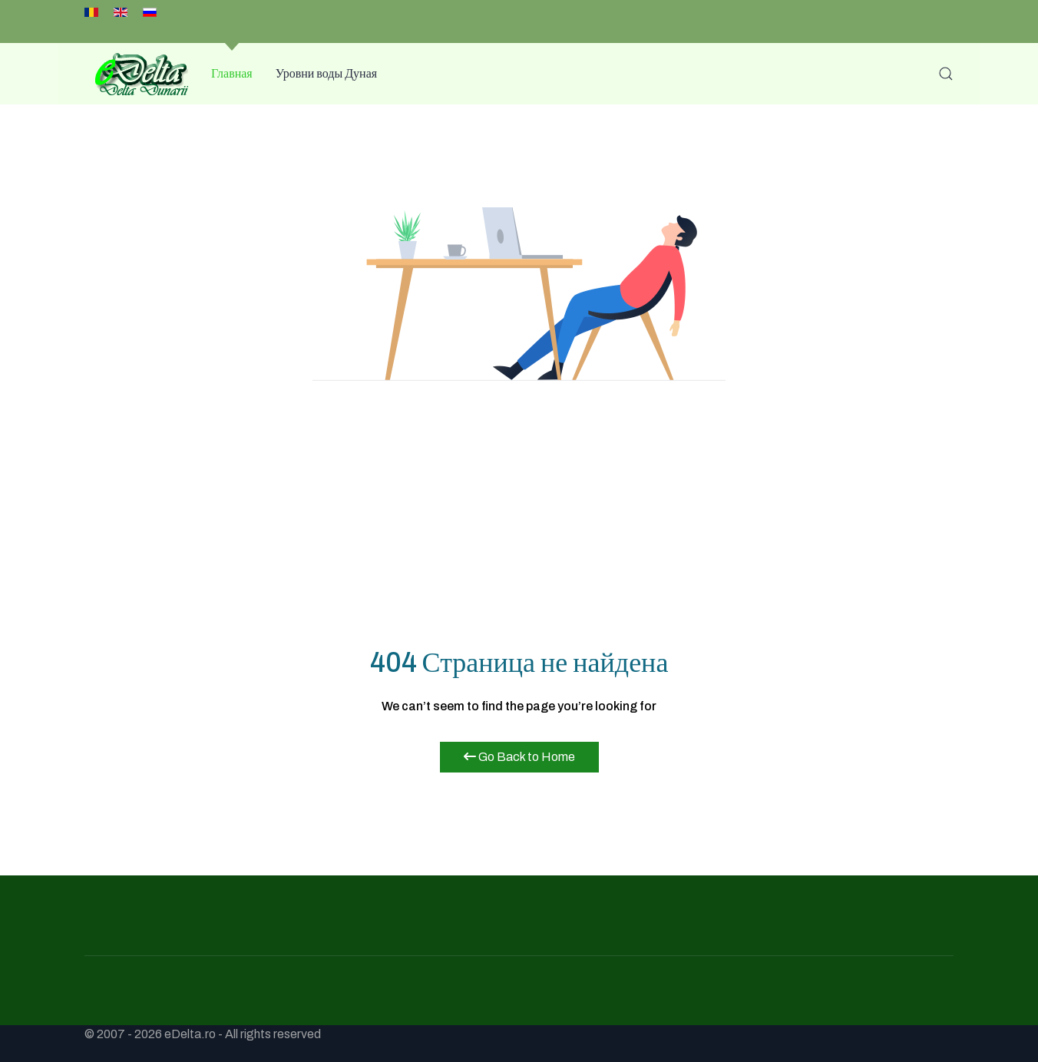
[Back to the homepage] (136, 73)
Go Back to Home (519, 756)
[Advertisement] (519, 522)
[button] (946, 73)
